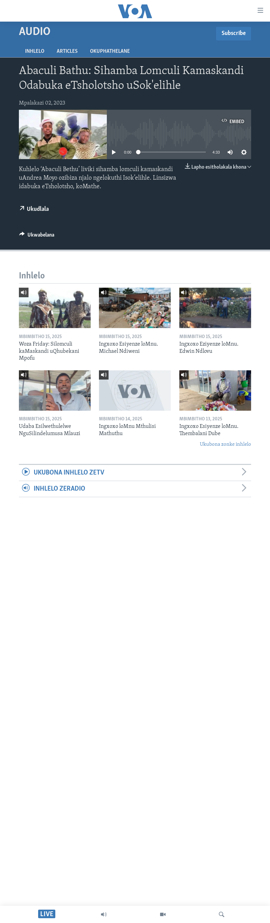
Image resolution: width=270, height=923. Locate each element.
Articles (67, 51)
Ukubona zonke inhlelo (225, 444)
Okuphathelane (110, 51)
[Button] (36, 236)
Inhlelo (34, 51)
